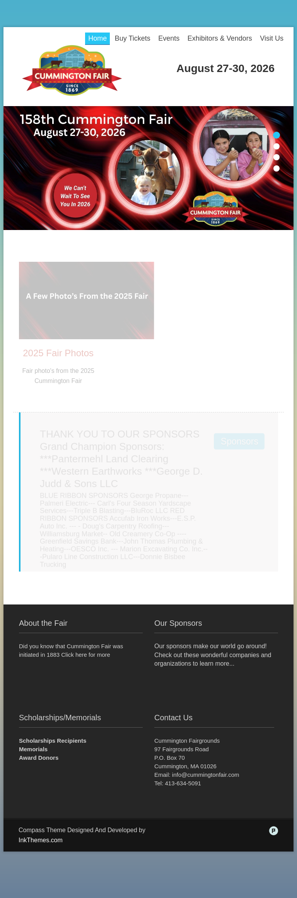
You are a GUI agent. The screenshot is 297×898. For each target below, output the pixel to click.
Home (97, 38)
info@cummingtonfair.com (205, 774)
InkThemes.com (41, 840)
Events (168, 38)
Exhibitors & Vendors (220, 38)
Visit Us (271, 38)
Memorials (33, 749)
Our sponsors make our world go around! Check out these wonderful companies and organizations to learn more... (212, 655)
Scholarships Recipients (52, 740)
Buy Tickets (132, 38)
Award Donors (38, 757)
